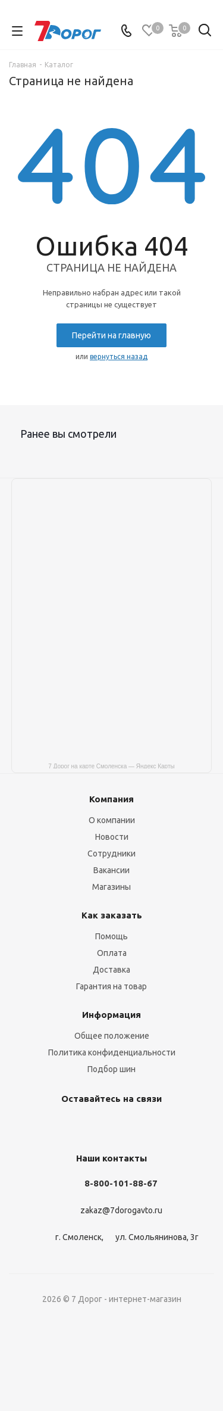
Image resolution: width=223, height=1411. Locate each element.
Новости (111, 837)
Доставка (111, 969)
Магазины (111, 887)
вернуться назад (118, 356)
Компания (111, 799)
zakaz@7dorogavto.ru (121, 1211)
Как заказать (111, 915)
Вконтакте (49, 1126)
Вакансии (111, 870)
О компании (112, 820)
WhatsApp (168, 1126)
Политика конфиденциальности (111, 1052)
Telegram (79, 1126)
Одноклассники (109, 1126)
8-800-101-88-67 (121, 1183)
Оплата (112, 953)
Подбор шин (111, 1069)
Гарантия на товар (111, 986)
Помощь (111, 936)
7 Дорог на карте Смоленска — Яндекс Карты (111, 765)
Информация (111, 1015)
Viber (138, 1126)
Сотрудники (111, 853)
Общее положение (111, 1036)
